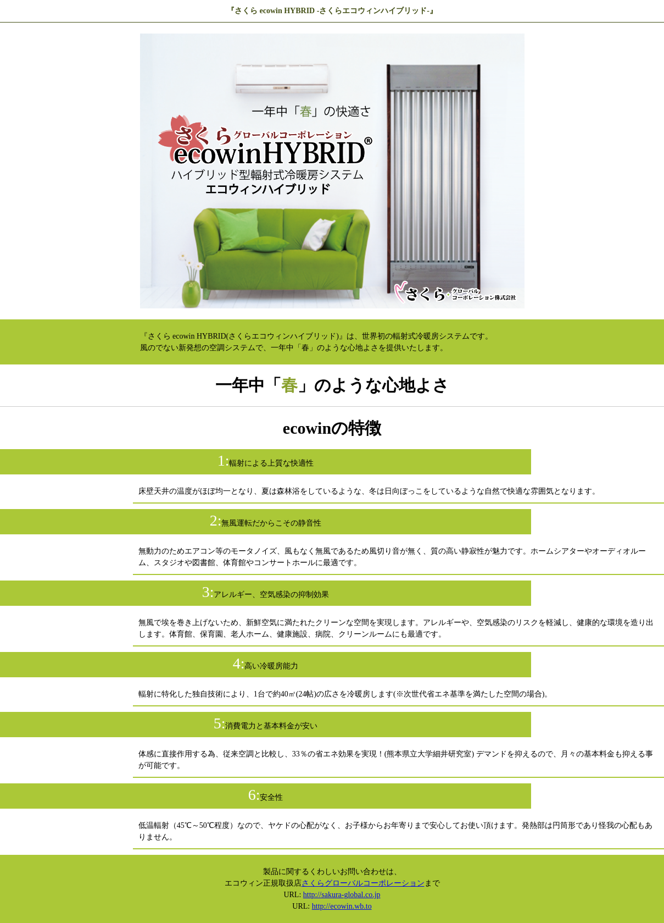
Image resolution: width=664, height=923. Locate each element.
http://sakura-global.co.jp (342, 895)
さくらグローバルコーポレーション (363, 883)
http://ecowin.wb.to (342, 906)
